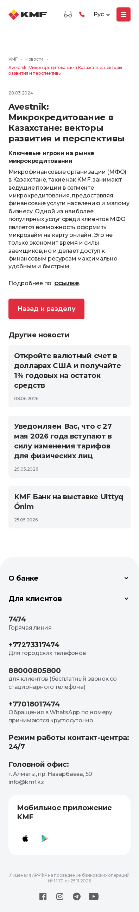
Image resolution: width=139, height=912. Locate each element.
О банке (69, 578)
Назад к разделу (46, 309)
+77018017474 (33, 704)
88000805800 (34, 670)
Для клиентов (69, 598)
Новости (34, 59)
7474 (17, 619)
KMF (12, 59)
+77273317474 (33, 645)
